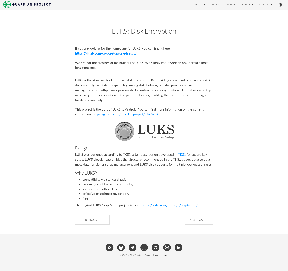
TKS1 (182, 154)
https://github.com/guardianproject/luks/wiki (125, 114)
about (199, 8)
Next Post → (199, 219)
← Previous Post (92, 219)
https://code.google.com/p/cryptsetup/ (169, 205)
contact (264, 8)
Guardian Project (157, 255)
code (229, 8)
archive (246, 8)
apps (214, 8)
